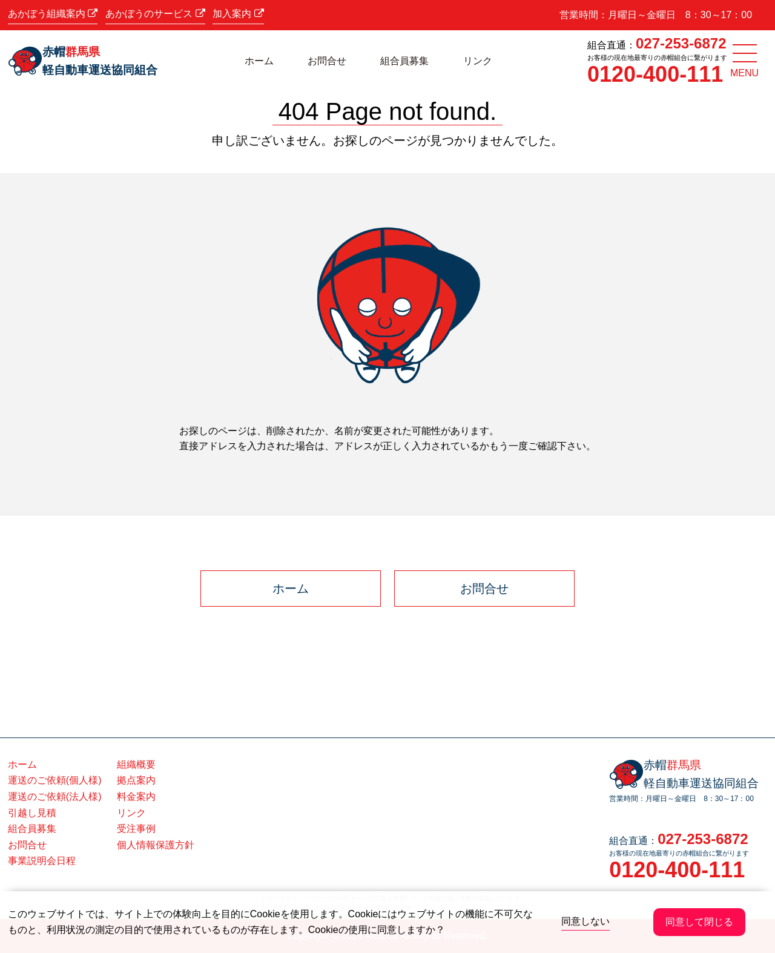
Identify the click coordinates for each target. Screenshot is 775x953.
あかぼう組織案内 (52, 13)
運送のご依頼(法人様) (55, 796)
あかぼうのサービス (155, 13)
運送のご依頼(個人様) (55, 780)
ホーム (259, 61)
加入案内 (238, 13)
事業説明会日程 (42, 861)
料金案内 (136, 796)
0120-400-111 (655, 74)
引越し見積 (32, 813)
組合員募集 (404, 61)
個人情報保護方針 (155, 845)
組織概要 (136, 764)
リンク (477, 61)
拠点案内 (136, 780)
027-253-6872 (681, 43)
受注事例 (136, 828)
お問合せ (327, 61)
